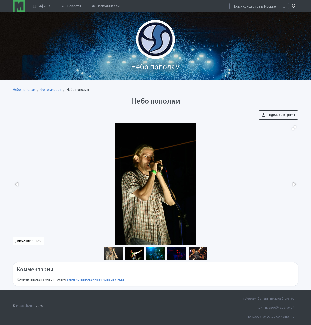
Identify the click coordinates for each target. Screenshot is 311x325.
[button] (293, 6)
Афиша (41, 6)
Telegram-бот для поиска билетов (268, 298)
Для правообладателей (276, 307)
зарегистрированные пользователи (95, 279)
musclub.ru (24, 305)
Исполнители (106, 6)
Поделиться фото (278, 115)
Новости (71, 6)
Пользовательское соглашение (270, 316)
